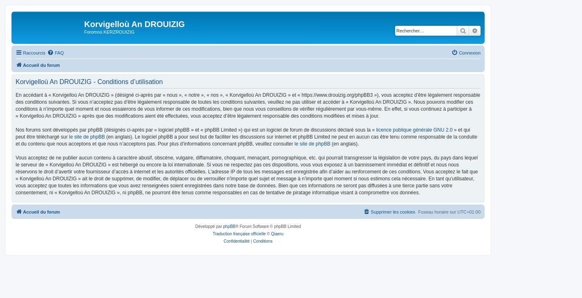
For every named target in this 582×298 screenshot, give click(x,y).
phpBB (229, 226)
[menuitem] (55, 53)
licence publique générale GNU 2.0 (414, 130)
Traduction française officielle (239, 234)
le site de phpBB (87, 137)
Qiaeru (277, 234)
